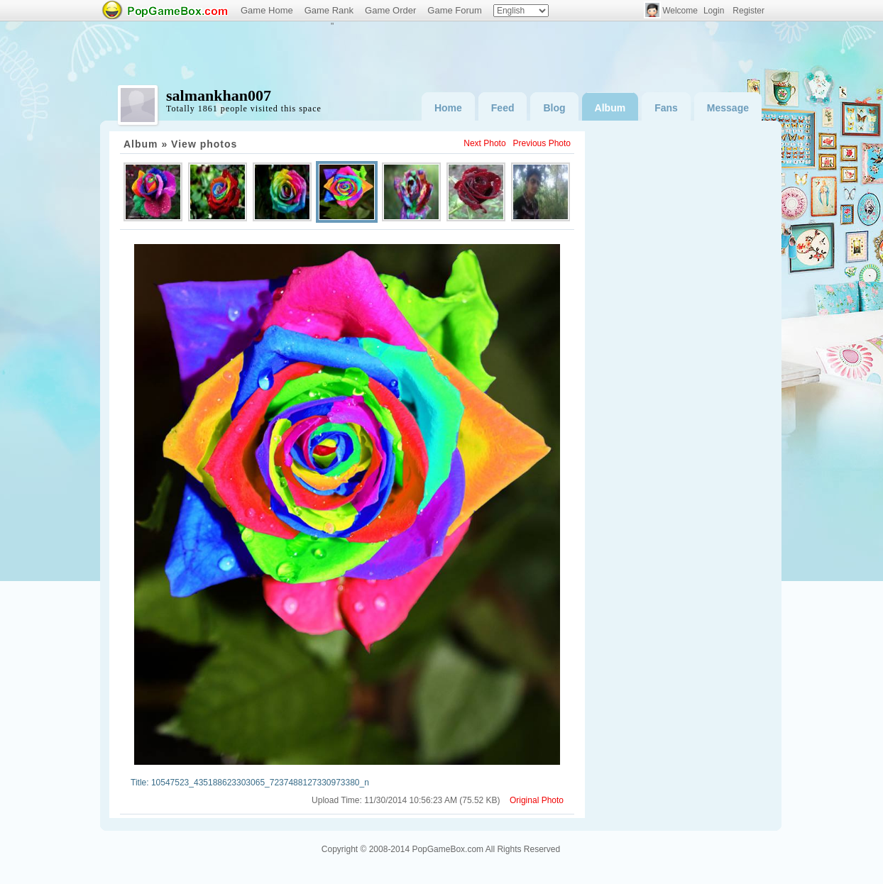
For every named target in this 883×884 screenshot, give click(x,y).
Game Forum (454, 10)
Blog (554, 108)
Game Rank (329, 10)
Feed (503, 108)
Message (728, 108)
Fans (666, 108)
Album (610, 108)
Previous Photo (542, 143)
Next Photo (484, 143)
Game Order (390, 10)
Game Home (267, 10)
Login (713, 11)
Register (748, 11)
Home (448, 108)
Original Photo (537, 800)
